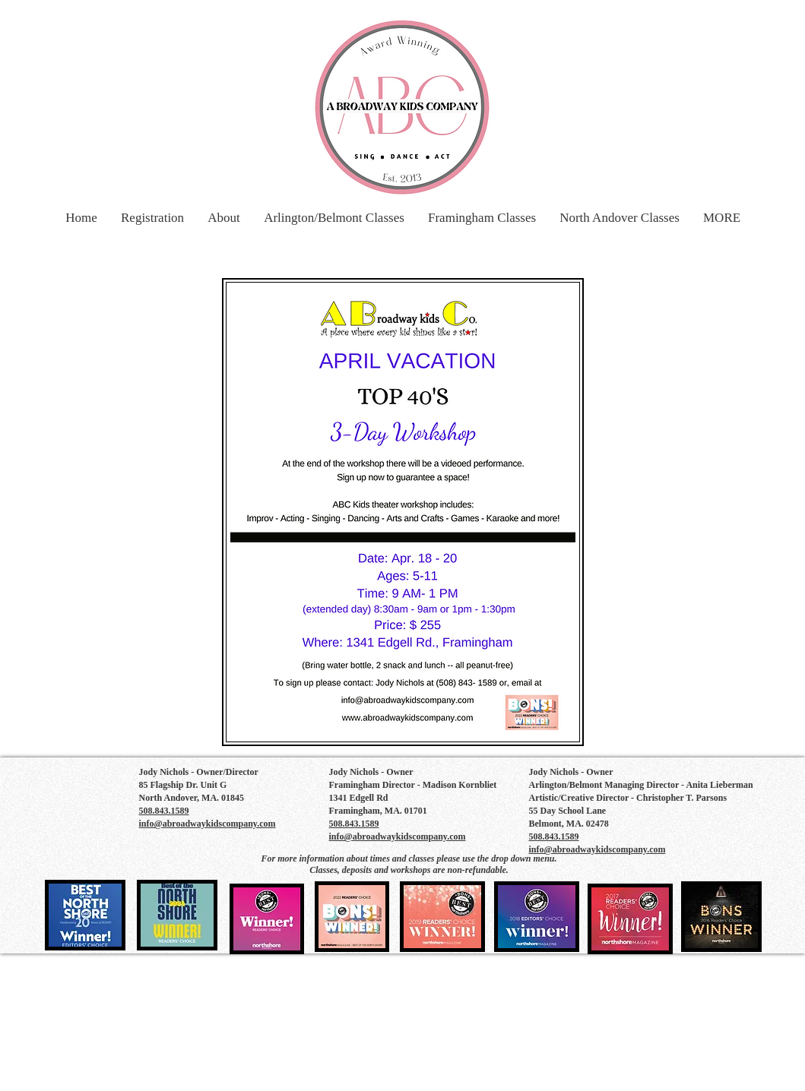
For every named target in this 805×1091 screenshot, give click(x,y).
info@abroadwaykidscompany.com (207, 823)
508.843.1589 (354, 823)
